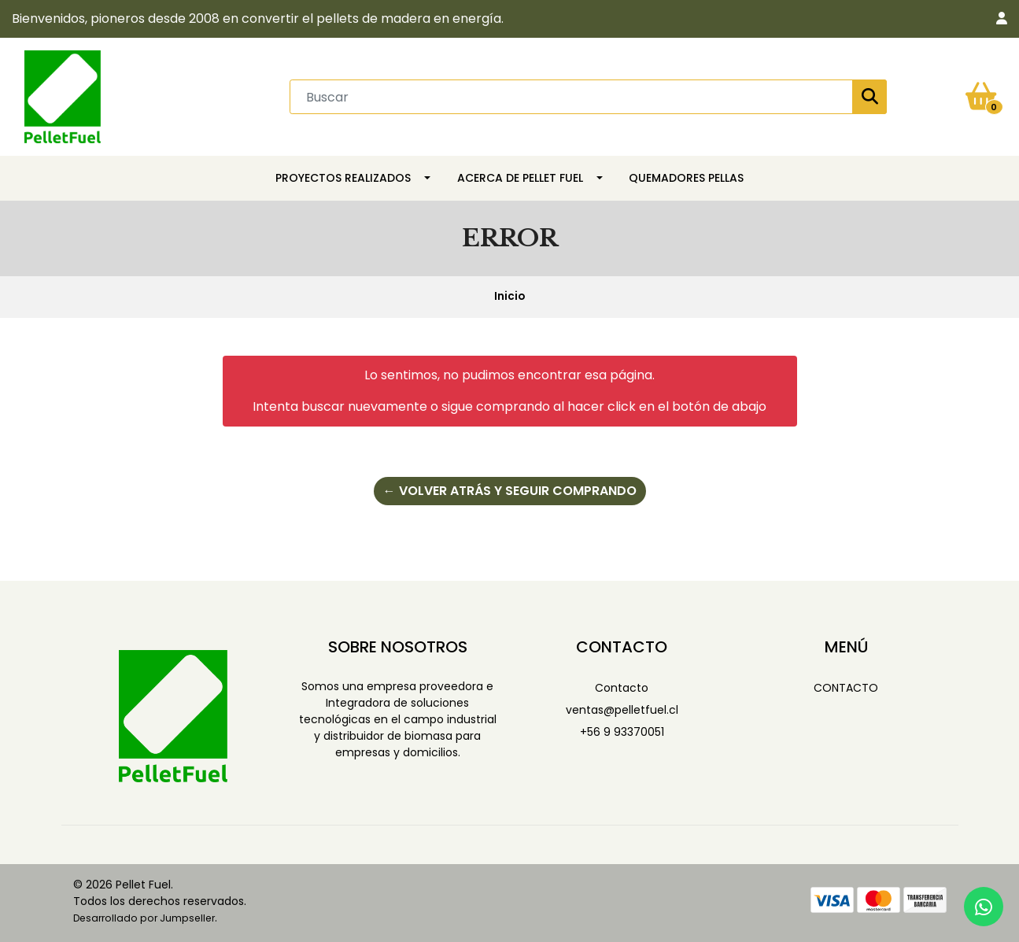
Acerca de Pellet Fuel (520, 178)
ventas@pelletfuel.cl (622, 710)
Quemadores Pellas (686, 178)
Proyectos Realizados (343, 178)
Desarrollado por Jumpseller (144, 918)
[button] (1001, 18)
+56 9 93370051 (622, 732)
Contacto (621, 688)
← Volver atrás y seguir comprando (510, 491)
